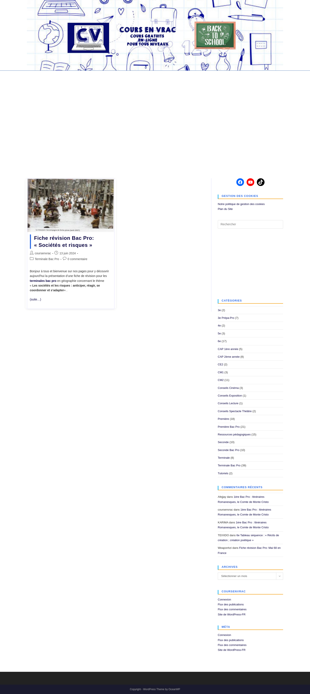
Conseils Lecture (228, 403)
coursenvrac (43, 253)
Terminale (224, 457)
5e (219, 333)
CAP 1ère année (228, 349)
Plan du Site (225, 209)
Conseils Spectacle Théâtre (235, 411)
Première (223, 418)
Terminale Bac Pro (47, 259)
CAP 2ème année (229, 356)
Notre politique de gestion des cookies (241, 204)
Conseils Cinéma (228, 387)
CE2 (220, 364)
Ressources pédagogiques (234, 434)
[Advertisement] (155, 122)
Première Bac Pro (229, 426)
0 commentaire (78, 259)
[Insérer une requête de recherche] (250, 224)
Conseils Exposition (230, 395)
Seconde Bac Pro (228, 450)
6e (219, 341)
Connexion (224, 599)
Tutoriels (223, 473)
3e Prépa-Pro (226, 317)
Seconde (223, 442)
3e (219, 310)
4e (219, 325)
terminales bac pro (43, 281)
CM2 (221, 380)
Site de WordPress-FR (232, 614)
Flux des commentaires (232, 609)
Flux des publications (231, 604)
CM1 (221, 372)
